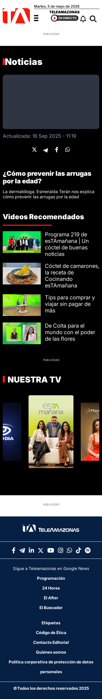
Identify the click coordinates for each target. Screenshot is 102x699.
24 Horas (51, 588)
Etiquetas (51, 622)
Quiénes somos (51, 652)
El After (51, 597)
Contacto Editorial (51, 642)
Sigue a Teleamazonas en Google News (51, 568)
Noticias (23, 61)
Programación (51, 578)
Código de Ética (51, 632)
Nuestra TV (33, 379)
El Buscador (51, 607)
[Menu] (39, 17)
